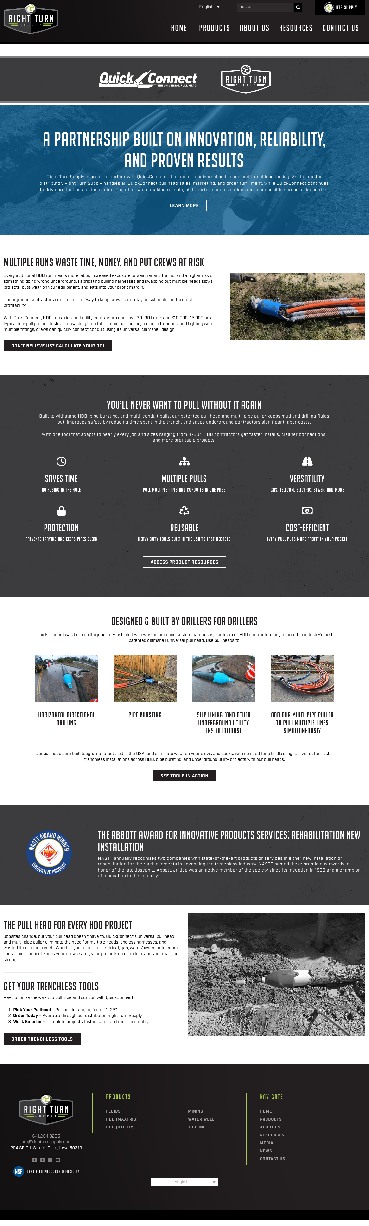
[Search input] (266, 7)
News (266, 1151)
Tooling (197, 1127)
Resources (296, 28)
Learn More (184, 206)
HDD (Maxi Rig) (122, 1119)
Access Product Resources (184, 562)
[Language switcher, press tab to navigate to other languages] (188, 7)
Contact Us (341, 28)
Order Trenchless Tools (42, 1039)
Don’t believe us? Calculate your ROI (57, 346)
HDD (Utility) (120, 1127)
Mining (195, 1112)
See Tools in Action (184, 776)
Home (179, 28)
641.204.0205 (46, 1136)
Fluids (113, 1112)
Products (214, 28)
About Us (255, 28)
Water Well (201, 1119)
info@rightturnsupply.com (46, 1142)
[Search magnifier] (298, 7)
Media (267, 1143)
